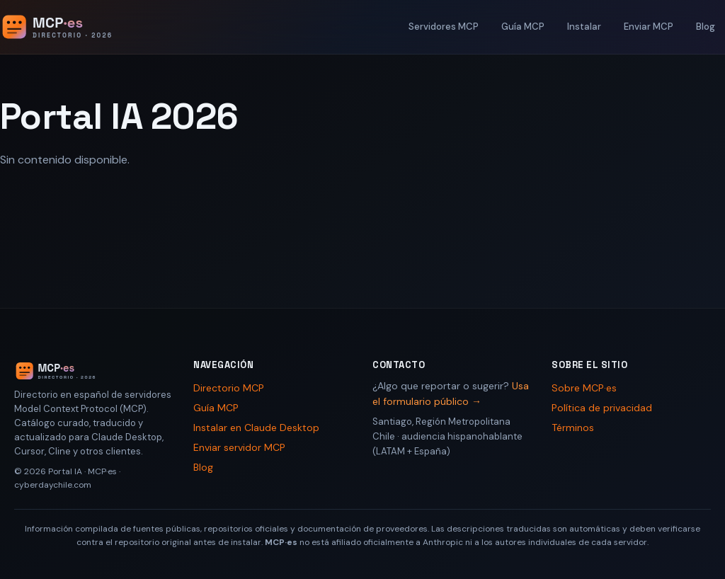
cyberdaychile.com (52, 485)
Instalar (584, 27)
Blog (705, 27)
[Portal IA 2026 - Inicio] (71, 26)
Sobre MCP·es (584, 388)
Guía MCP (522, 27)
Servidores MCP (444, 27)
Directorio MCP (228, 388)
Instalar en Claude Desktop (256, 427)
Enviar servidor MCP (239, 447)
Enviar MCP (648, 27)
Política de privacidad (602, 407)
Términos (573, 427)
